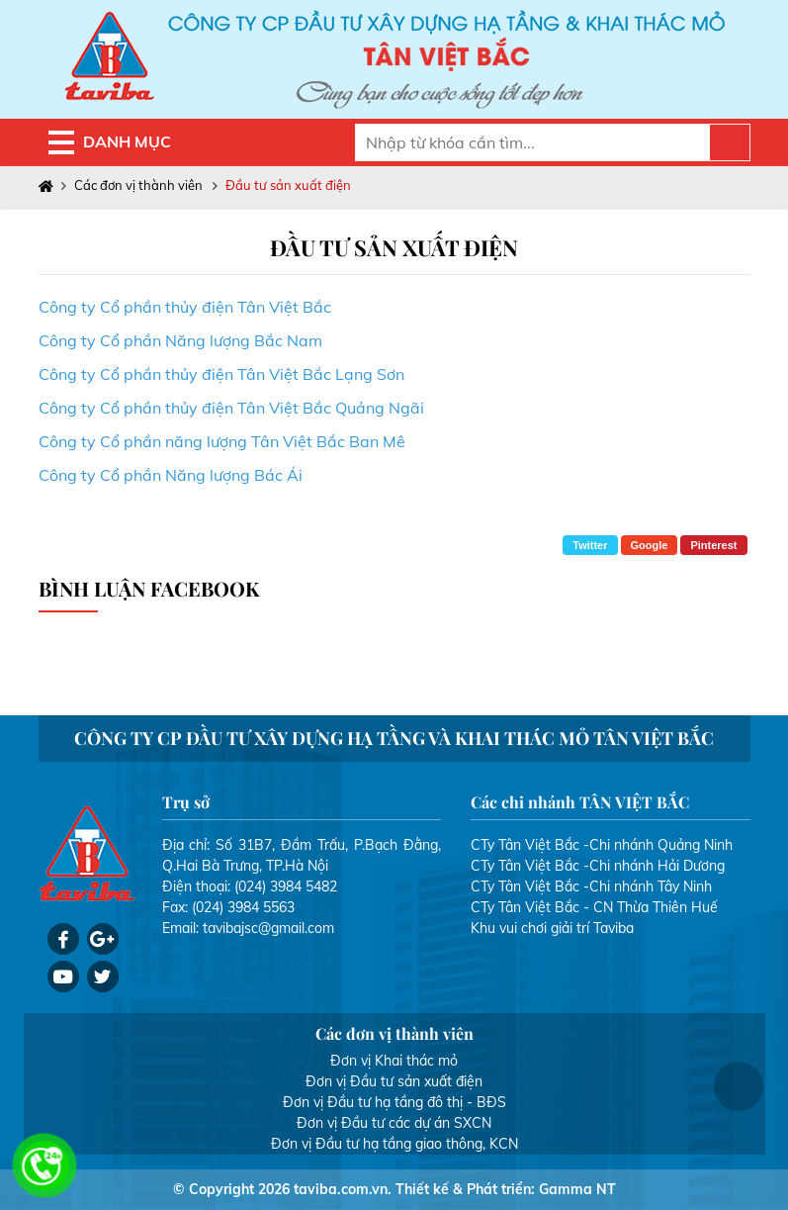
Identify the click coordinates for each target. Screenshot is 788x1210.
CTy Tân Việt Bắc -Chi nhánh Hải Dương (598, 866)
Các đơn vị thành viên (138, 185)
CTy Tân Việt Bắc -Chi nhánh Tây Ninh (591, 886)
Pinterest (713, 545)
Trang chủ (50, 186)
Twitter (589, 545)
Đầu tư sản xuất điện (288, 185)
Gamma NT (577, 1189)
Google (649, 545)
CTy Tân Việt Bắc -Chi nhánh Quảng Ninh (602, 845)
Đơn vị (350, 1061)
